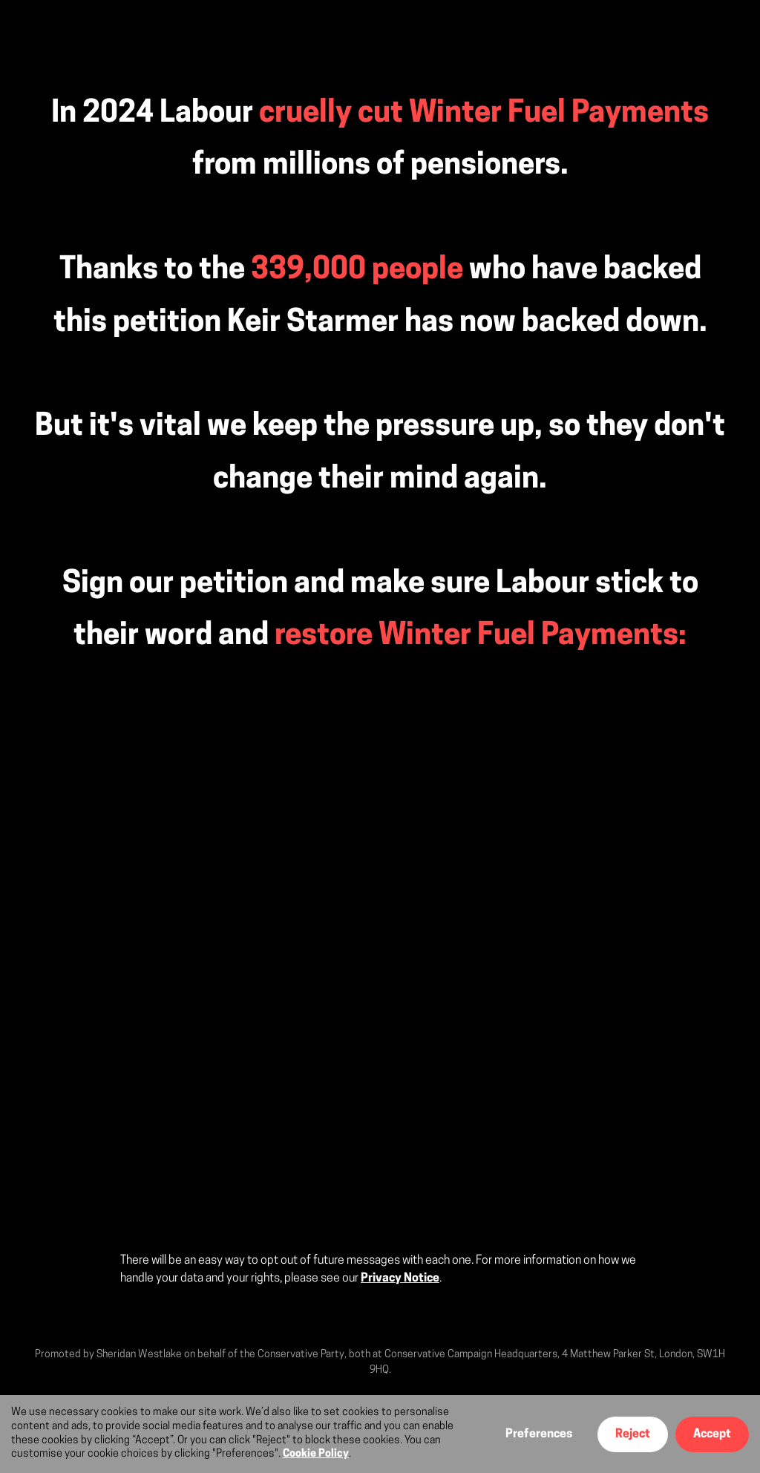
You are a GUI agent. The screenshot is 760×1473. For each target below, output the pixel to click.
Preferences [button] (538, 1434)
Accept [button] (712, 1434)
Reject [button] (632, 1434)
